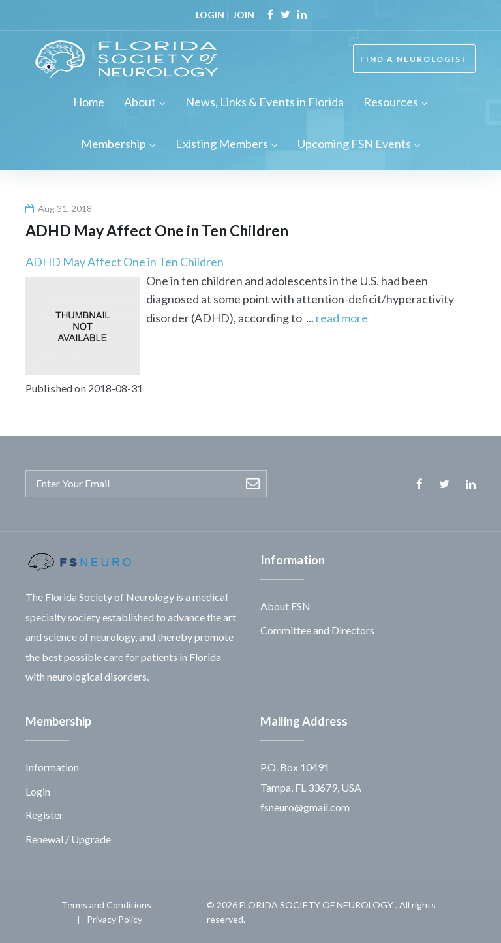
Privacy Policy (114, 919)
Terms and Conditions (106, 904)
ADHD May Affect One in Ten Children (124, 262)
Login (37, 791)
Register (44, 815)
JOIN (243, 14)
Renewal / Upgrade (68, 839)
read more (342, 318)
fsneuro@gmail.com (305, 807)
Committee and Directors (317, 630)
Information (52, 767)
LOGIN (210, 14)
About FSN (285, 606)
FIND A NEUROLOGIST (414, 59)
